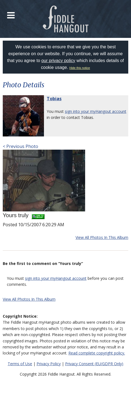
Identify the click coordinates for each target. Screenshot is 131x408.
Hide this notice (79, 67)
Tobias (54, 99)
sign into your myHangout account (95, 111)
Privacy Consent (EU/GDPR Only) (94, 363)
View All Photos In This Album (102, 237)
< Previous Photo (20, 146)
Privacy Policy (49, 363)
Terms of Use (20, 363)
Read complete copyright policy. (96, 353)
